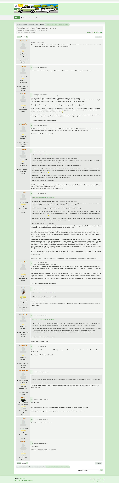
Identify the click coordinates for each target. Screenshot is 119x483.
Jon (24, 287)
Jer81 (23, 192)
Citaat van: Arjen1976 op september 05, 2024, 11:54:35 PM (44, 292)
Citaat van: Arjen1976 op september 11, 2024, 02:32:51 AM (44, 375)
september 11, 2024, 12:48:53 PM (41, 443)
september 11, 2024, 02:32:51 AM (40, 346)
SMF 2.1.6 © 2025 (18, 480)
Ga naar (79, 470)
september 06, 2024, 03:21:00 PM (40, 262)
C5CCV (23, 398)
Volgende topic (98, 32)
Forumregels (96, 481)
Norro (24, 66)
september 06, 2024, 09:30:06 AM (40, 193)
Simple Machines (28, 480)
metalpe (23, 93)
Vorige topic (89, 32)
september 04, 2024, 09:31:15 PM (37, 42)
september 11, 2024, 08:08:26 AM (41, 399)
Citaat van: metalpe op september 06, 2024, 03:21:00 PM (43, 319)
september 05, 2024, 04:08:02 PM (40, 67)
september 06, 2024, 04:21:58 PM (40, 289)
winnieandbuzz (24, 370)
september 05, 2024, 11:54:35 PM (40, 125)
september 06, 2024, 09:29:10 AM (40, 150)
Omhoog (19, 463)
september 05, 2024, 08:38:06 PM (40, 94)
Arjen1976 (23, 41)
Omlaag (18, 36)
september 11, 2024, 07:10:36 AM (41, 372)
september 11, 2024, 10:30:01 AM (41, 419)
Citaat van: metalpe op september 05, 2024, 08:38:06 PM (43, 154)
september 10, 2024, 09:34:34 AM (40, 315)
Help (91, 481)
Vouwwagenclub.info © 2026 (97, 479)
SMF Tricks (22, 478)
